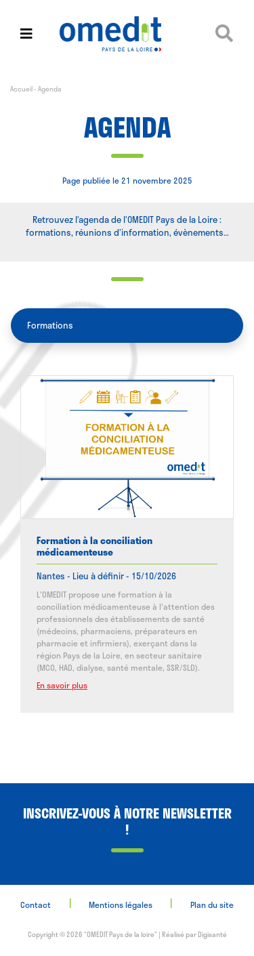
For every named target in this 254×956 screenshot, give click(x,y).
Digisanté (212, 934)
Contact (35, 904)
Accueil (21, 88)
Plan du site (212, 904)
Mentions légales (120, 904)
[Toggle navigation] (26, 33)
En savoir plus (62, 685)
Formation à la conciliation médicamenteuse (94, 546)
